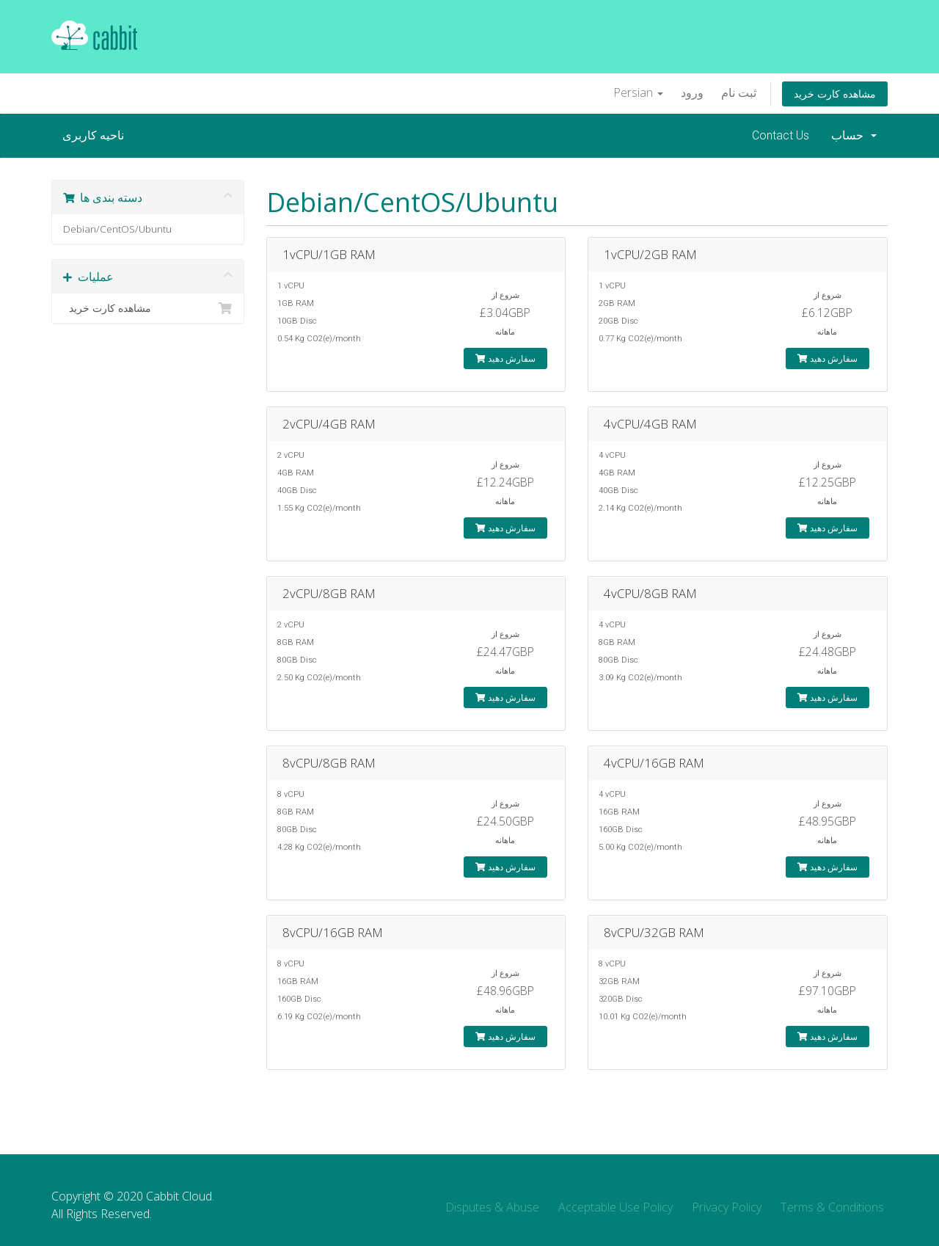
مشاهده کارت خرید (835, 94)
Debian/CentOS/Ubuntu (117, 229)
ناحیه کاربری (93, 135)
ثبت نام (738, 92)
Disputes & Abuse (492, 1207)
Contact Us (780, 135)
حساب (854, 135)
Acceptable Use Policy (615, 1207)
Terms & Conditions (832, 1207)
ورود (692, 92)
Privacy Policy (726, 1207)
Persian (638, 92)
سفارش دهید (505, 358)
